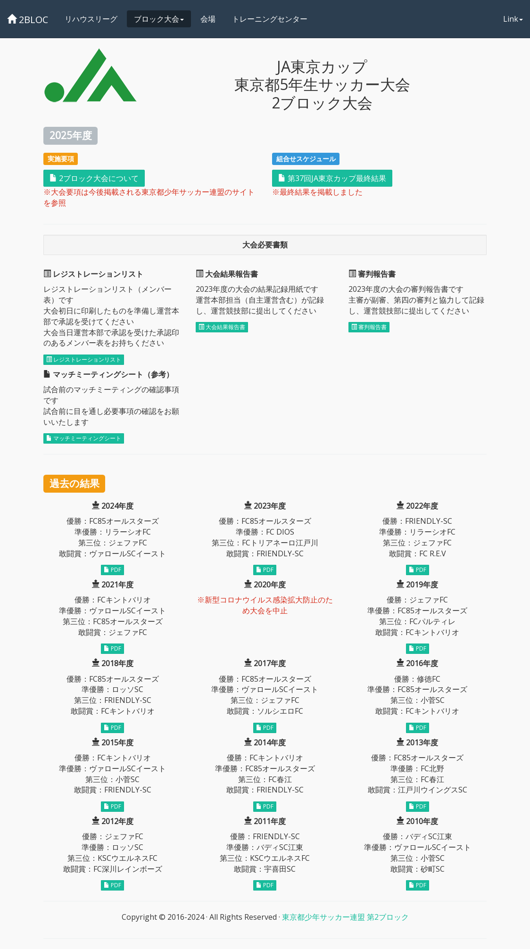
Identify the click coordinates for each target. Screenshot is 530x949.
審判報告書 (369, 327)
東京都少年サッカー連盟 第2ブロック (345, 917)
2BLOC (27, 19)
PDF (112, 570)
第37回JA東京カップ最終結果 (332, 178)
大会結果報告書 (222, 327)
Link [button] (513, 19)
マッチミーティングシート (83, 438)
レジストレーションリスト (83, 359)
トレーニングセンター (269, 19)
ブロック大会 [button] (159, 19)
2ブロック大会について (94, 178)
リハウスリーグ (91, 19)
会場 (207, 19)
